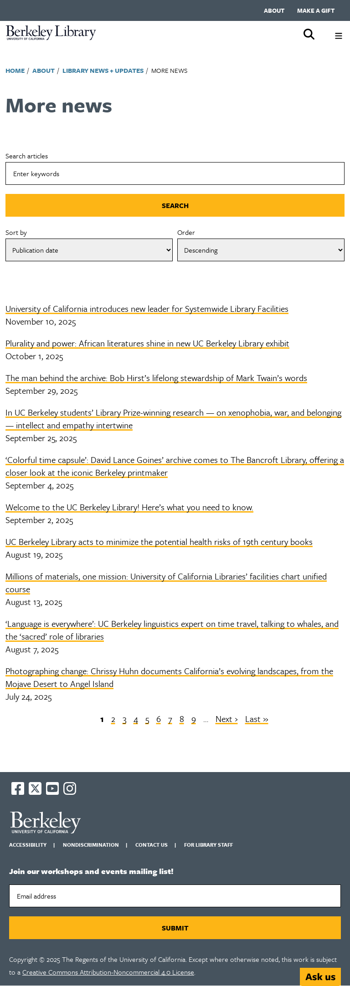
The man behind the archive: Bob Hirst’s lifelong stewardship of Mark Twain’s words (156, 377)
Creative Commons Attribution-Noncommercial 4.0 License (108, 972)
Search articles (26, 156)
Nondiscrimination (91, 845)
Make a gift (316, 10)
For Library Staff (208, 845)
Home (15, 70)
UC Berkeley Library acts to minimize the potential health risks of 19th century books (159, 541)
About (274, 10)
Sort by (16, 232)
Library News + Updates (103, 70)
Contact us (151, 845)
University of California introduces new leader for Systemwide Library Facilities (146, 308)
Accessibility (27, 845)
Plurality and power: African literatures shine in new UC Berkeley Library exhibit (147, 343)
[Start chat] (320, 977)
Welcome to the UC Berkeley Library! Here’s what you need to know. (129, 507)
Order (186, 232)
